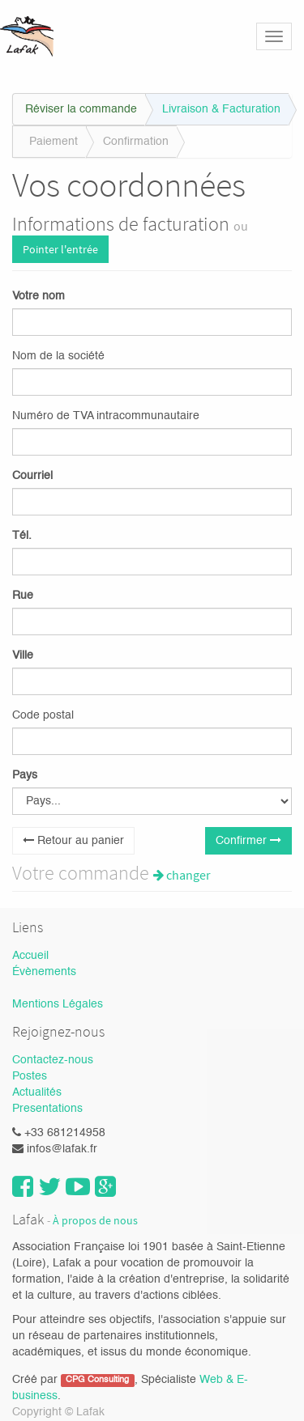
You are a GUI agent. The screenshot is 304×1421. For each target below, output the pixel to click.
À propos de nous (95, 1221)
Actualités (37, 1092)
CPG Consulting (97, 1380)
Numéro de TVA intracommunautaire (105, 416)
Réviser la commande (81, 109)
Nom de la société (58, 356)
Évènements (44, 972)
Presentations (47, 1108)
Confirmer (248, 840)
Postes (29, 1076)
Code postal (43, 715)
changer (182, 875)
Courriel (32, 475)
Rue (22, 595)
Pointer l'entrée (60, 249)
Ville (22, 655)
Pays (24, 775)
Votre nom (38, 296)
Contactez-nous (52, 1060)
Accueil (30, 955)
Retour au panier (73, 840)
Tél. (22, 535)
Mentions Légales (57, 1004)
